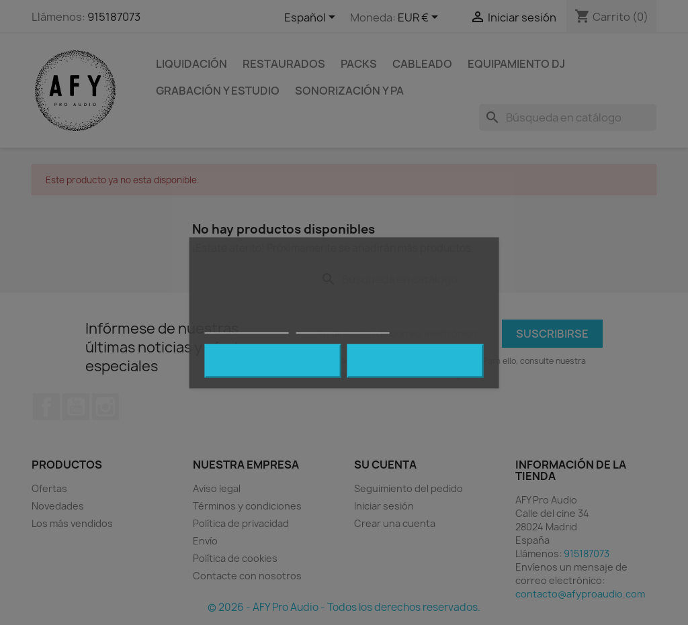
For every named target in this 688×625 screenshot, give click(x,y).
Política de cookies (247, 326)
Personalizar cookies (342, 326)
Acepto (415, 360)
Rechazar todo (273, 360)
